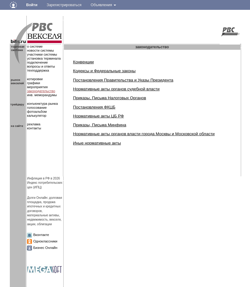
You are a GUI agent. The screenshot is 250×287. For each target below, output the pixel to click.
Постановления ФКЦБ (94, 107)
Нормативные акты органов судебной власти (116, 89)
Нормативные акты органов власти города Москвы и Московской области (144, 134)
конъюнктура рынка (42, 103)
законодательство (41, 91)
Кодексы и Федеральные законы (104, 71)
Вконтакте (41, 235)
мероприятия (37, 87)
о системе (35, 46)
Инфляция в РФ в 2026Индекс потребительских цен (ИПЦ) (44, 183)
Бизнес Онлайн (45, 248)
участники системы (42, 54)
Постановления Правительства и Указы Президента (123, 80)
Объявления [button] (103, 5)
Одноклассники (45, 241)
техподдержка (38, 70)
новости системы (40, 50)
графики (33, 83)
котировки (35, 79)
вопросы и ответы (41, 66)
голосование (37, 107)
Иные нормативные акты (97, 143)
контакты (34, 128)
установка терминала (44, 58)
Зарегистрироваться (64, 5)
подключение (37, 62)
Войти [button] (31, 5)
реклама (33, 124)
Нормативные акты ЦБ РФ (98, 116)
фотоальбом (37, 111)
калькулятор (36, 115)
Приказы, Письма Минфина (99, 125)
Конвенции (83, 62)
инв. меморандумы (42, 95)
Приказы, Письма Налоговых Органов (109, 98)
